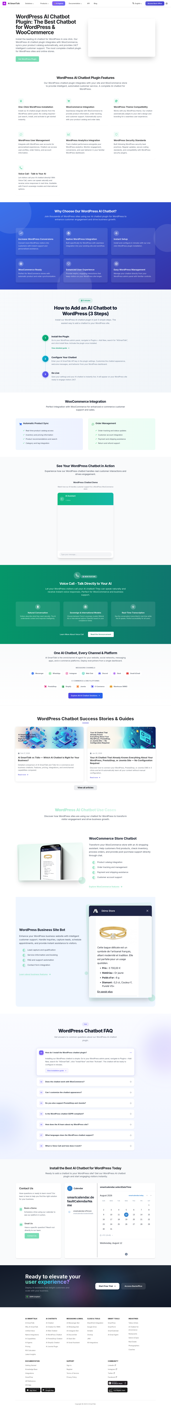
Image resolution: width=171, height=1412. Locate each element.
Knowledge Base (31, 1369)
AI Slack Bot (71, 1339)
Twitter (111, 1373)
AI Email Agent (113, 1335)
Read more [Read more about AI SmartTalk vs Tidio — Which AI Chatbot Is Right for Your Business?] (23, 775)
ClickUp (90, 1335)
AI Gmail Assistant (73, 1342)
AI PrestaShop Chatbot (54, 1339)
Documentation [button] (74, 3)
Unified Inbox (30, 1331)
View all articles (85, 787)
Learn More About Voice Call (72, 634)
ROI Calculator (30, 1350)
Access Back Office (155, 3)
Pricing (27, 1346)
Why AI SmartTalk (31, 1327)
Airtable (90, 1331)
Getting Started (30, 1365)
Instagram (112, 1369)
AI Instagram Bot (73, 1331)
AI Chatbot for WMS (53, 1327)
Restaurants (133, 1334)
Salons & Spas (134, 1338)
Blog (95, 3)
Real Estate (133, 1342)
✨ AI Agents (58, 3)
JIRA (89, 1339)
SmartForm (112, 1327)
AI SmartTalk (29, 1323)
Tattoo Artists (133, 1323)
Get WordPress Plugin (27, 59)
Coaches (132, 1349)
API (88, 3)
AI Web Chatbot (51, 1331)
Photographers (134, 1346)
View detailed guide (60, 348)
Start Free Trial (107, 1286)
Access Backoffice (133, 1286)
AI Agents (28, 1342)
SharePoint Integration (95, 1323)
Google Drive (92, 1327)
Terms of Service (73, 1373)
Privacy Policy (72, 1377)
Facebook (112, 1377)
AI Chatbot (50, 1323)
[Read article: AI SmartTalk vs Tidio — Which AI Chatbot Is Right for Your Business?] (49, 748)
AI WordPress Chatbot (54, 1335)
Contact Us (31, 1236)
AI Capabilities (30, 1339)
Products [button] (43, 3)
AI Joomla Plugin (52, 1346)
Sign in (69, 1365)
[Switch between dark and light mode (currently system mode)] (166, 3)
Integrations (29, 1373)
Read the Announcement (101, 634)
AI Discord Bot (72, 1335)
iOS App (28, 1385)
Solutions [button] (28, 3)
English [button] (136, 3)
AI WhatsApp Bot (73, 1327)
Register (70, 1369)
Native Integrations (32, 1335)
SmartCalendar (113, 1331)
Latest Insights (30, 1354)
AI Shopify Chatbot (52, 1342)
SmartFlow (111, 1323)
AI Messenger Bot (73, 1323)
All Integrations (92, 1342)
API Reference (30, 1381)
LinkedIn (112, 1365)
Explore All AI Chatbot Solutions (85, 695)
